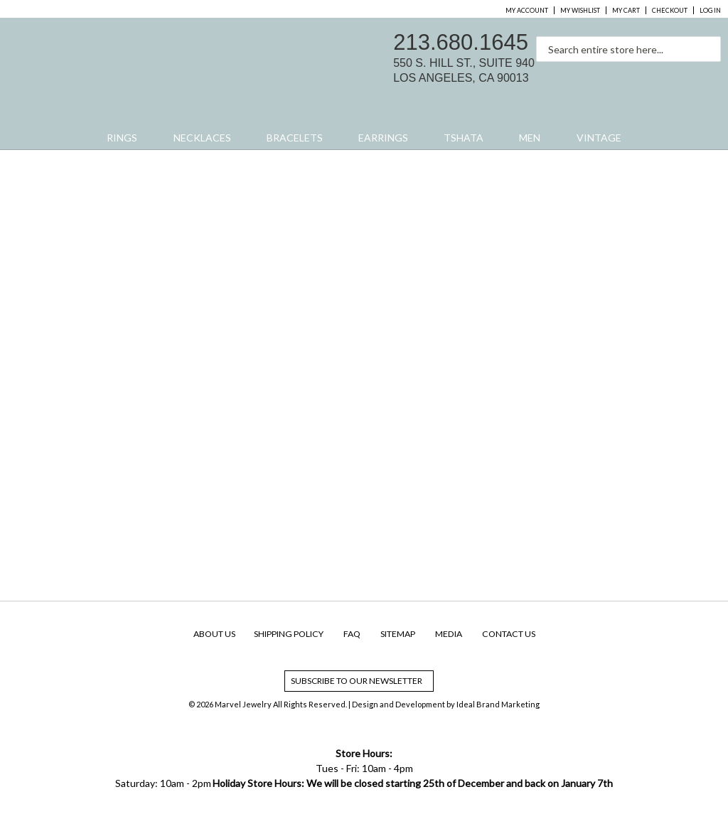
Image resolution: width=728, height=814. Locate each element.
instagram (679, 75)
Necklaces (202, 138)
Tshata (463, 138)
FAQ (351, 633)
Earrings (383, 138)
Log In (710, 10)
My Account (526, 10)
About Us (214, 633)
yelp (709, 75)
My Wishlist (580, 10)
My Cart (626, 10)
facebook (649, 75)
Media (448, 633)
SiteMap (397, 633)
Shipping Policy (288, 633)
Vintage (599, 138)
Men (529, 138)
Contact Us (508, 633)
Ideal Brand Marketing (498, 704)
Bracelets (295, 138)
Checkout (669, 10)
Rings (122, 138)
